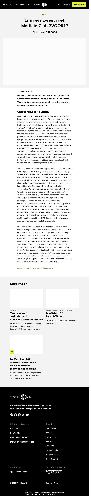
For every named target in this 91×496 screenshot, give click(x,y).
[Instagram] (15, 414)
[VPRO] (54, 472)
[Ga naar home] (44, 4)
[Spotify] (11, 414)
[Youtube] (27, 414)
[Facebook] (19, 414)
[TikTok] (23, 414)
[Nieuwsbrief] (79, 4)
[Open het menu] (7, 4)
